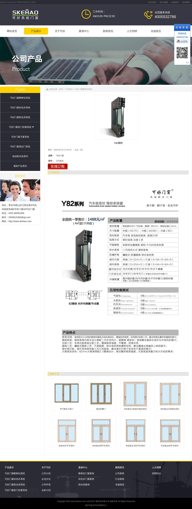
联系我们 (186, 2)
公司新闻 (119, 473)
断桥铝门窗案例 (86, 473)
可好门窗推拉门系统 (20, 146)
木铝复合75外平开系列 (135, 446)
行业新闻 (119, 479)
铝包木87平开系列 (66, 446)
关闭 (187, 63)
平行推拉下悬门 (66, 409)
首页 (61, 89)
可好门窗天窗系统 (20, 136)
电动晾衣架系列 (20, 156)
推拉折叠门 (101, 409)
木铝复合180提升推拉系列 (135, 409)
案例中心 (82, 467)
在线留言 (175, 2)
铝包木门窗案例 (86, 479)
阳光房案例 (84, 484)
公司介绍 (46, 473)
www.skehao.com (78, 501)
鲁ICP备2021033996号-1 (96, 505)
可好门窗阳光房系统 (20, 117)
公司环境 (46, 484)
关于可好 (46, 467)
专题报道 (119, 484)
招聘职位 (156, 473)
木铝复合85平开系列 (101, 446)
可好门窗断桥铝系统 (20, 97)
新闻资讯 (119, 467)
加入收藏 (164, 2)
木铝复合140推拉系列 (169, 409)
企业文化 (46, 479)
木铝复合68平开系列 (169, 446)
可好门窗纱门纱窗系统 (20, 127)
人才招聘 (156, 467)
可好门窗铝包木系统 (20, 107)
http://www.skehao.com (20, 221)
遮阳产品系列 (20, 166)
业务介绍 (46, 490)
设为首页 (152, 2)
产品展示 (69, 89)
